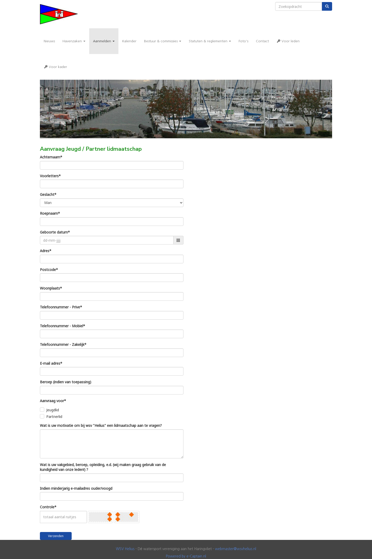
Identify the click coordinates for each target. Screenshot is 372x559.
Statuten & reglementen (210, 41)
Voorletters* (50, 175)
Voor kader (55, 67)
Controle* (48, 507)
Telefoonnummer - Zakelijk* (63, 344)
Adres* (45, 250)
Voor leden (288, 41)
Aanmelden (104, 41)
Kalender (129, 41)
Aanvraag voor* (53, 400)
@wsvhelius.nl (235, 549)
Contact (262, 41)
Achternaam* (51, 157)
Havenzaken (74, 41)
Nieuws (49, 41)
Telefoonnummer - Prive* (61, 307)
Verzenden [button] (56, 536)
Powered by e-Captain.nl (186, 556)
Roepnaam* (50, 213)
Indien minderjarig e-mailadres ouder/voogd (76, 488)
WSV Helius (125, 549)
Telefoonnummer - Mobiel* (62, 325)
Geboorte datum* (55, 232)
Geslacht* (48, 194)
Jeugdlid (52, 409)
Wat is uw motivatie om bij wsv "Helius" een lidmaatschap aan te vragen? (101, 425)
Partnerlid (54, 416)
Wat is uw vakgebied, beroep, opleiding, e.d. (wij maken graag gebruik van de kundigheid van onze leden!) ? (103, 467)
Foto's (243, 41)
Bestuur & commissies (162, 41)
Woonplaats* (51, 288)
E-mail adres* (51, 363)
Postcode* (49, 269)
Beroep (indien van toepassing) (65, 381)
